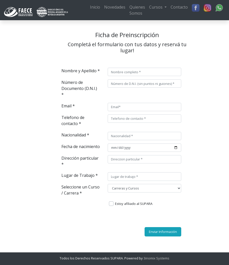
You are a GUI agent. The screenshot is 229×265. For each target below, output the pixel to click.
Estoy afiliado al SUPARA (133, 203)
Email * (68, 106)
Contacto (179, 7)
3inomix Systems (156, 258)
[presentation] (135, 218)
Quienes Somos (137, 10)
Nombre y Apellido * (80, 71)
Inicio (95, 7)
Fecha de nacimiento (80, 146)
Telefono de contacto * (72, 120)
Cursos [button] (156, 7)
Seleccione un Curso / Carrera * (80, 190)
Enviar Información (163, 231)
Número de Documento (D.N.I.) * (79, 88)
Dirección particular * (80, 161)
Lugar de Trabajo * (79, 175)
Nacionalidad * (75, 135)
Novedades (114, 7)
